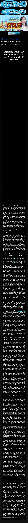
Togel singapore (7, 205)
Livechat (12, 41)
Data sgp (15, 261)
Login (7, 41)
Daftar (14, 33)
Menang (17, 41)
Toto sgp (5, 398)
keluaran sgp (21, 311)
